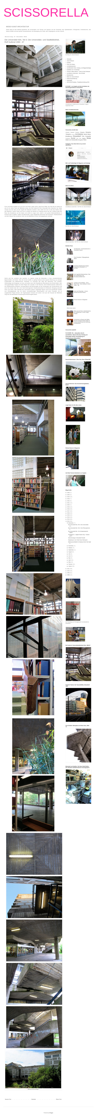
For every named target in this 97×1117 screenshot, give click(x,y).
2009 (68, 572)
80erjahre (73, 134)
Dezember (71, 523)
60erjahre (88, 132)
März (69, 562)
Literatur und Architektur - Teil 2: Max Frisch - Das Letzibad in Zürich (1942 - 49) (82, 284)
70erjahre (68, 134)
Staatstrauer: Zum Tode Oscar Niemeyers (77, 540)
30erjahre (72, 132)
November (71, 545)
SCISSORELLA (46, 12)
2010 (68, 570)
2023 (68, 498)
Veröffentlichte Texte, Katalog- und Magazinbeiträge (79, 68)
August (70, 552)
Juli (69, 554)
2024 (68, 496)
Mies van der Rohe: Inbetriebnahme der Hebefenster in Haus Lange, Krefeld (82, 312)
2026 (68, 492)
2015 (68, 515)
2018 (68, 509)
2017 (68, 511)
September (71, 550)
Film (83, 136)
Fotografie (88, 136)
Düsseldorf (77, 136)
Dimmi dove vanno (71, 308)
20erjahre (68, 132)
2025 (68, 494)
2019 (68, 507)
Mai (69, 558)
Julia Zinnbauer (70, 60)
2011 (68, 568)
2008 (68, 575)
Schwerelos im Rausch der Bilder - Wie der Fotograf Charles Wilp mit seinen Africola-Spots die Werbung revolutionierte (82, 321)
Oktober (70, 547)
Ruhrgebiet (80, 140)
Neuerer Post (8, 1099)
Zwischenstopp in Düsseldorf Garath (76, 538)
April (69, 560)
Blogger (51, 1112)
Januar (70, 566)
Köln (77, 138)
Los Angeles (83, 138)
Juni (69, 556)
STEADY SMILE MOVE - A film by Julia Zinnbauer (78, 71)
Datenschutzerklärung (72, 78)
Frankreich (68, 138)
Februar (70, 564)
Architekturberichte (71, 66)
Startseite (33, 1099)
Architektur (79, 134)
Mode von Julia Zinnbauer (73, 76)
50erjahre (83, 132)
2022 (68, 500)
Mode (89, 138)
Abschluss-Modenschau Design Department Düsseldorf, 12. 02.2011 (81, 267)
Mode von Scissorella (72, 140)
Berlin (86, 134)
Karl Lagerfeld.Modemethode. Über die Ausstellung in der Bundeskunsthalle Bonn (82, 275)
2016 (68, 513)
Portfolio (69, 62)
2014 (68, 517)
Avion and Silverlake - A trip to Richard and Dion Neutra (81, 292)
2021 (68, 502)
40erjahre (77, 132)
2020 (68, 504)
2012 (68, 521)
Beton (89, 134)
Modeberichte (70, 75)
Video (85, 140)
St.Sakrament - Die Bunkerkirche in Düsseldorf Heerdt (82, 249)
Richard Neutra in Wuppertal (80, 299)
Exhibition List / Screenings (73, 69)
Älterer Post (58, 1099)
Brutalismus (69, 136)
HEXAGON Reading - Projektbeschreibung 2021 (78, 82)
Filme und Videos (71, 64)
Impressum (69, 80)
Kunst (73, 138)
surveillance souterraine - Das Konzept (76, 73)
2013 (68, 519)
